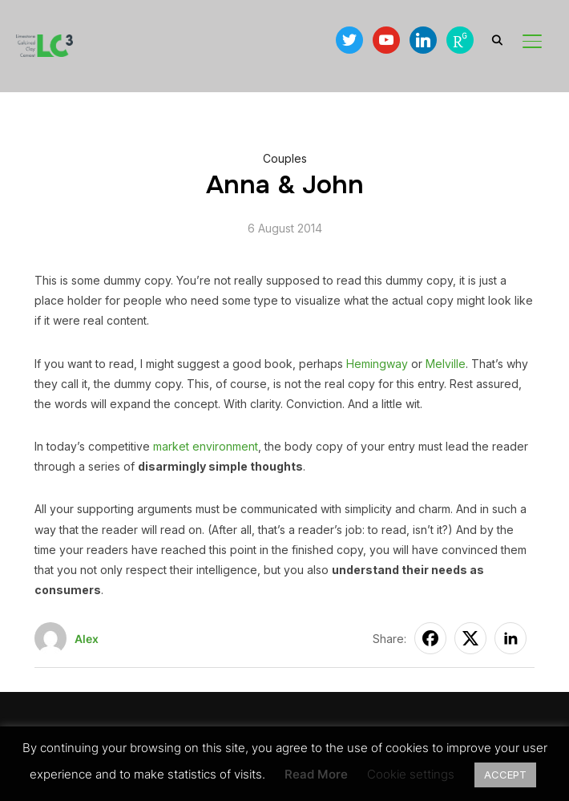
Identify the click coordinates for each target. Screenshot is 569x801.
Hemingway (377, 363)
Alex (87, 638)
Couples (285, 158)
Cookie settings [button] (410, 774)
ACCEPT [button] (505, 774)
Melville (446, 363)
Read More (316, 774)
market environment (205, 446)
